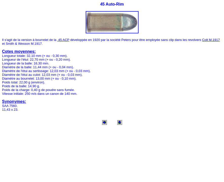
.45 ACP (63, 40)
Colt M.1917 (211, 40)
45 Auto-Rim (112, 4)
